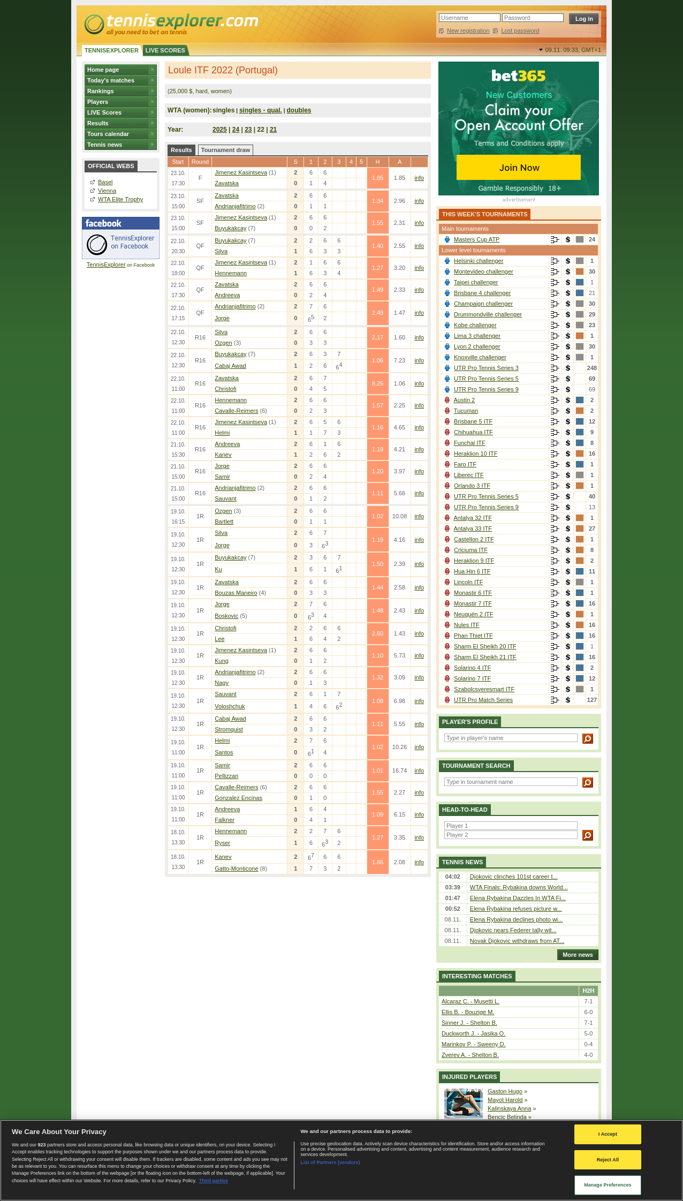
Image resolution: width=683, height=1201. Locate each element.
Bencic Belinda (507, 1117)
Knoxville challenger (480, 357)
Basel (105, 182)
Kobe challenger (475, 325)
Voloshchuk (230, 706)
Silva (221, 251)
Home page (103, 69)
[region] (341, 1160)
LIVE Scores (104, 112)
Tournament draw (225, 150)
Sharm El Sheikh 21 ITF (485, 657)
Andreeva (227, 295)
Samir (222, 476)
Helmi (222, 432)
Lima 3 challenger (477, 336)
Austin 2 (464, 400)
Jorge (222, 318)
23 (248, 129)
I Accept (607, 1134)
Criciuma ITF (471, 550)
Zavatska (227, 183)
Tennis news (104, 144)
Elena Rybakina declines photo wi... (516, 919)
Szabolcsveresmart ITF (484, 689)
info (419, 178)
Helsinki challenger (478, 261)
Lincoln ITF (468, 582)
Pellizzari (226, 776)
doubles (299, 110)
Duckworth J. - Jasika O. (473, 1033)
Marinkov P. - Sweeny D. (474, 1044)
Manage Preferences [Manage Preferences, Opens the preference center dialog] (608, 1185)
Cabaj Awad (230, 365)
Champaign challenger (483, 303)
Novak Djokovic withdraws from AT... (517, 941)
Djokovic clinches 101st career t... (514, 876)
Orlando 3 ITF (472, 485)
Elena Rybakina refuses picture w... (516, 908)
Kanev (223, 454)
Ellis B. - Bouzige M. (468, 1012)
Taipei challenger (476, 282)
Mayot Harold (505, 1100)
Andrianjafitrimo (235, 206)
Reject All (608, 1159)
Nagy (222, 682)
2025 (220, 129)
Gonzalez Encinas (238, 798)
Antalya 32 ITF (472, 518)
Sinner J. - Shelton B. (469, 1022)
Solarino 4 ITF (472, 667)
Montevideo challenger (483, 271)
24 (235, 129)
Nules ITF (467, 625)
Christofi (225, 389)
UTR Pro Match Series (483, 700)
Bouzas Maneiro (236, 593)
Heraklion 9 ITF (474, 560)
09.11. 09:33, (573, 50)
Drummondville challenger (488, 314)
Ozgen (223, 342)
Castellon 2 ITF (474, 539)
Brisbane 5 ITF (473, 421)
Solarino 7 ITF (472, 678)
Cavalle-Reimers (236, 410)
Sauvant (225, 498)
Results (98, 123)
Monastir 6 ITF (473, 593)
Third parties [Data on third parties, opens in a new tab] (213, 1180)
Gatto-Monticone (236, 868)
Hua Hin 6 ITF (472, 571)
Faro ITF (465, 464)
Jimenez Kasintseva (241, 172)
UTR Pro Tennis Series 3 (486, 368)
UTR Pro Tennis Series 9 (486, 389)
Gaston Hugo (505, 1091)
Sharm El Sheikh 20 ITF (485, 646)
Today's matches (110, 80)
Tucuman (466, 410)
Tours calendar (108, 134)
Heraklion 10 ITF (475, 453)
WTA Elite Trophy (120, 199)
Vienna (107, 190)
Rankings (100, 91)
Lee (219, 639)
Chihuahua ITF (473, 432)
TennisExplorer (106, 264)
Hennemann (231, 273)
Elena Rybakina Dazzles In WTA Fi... (518, 898)
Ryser (222, 843)
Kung (222, 661)
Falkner (224, 820)
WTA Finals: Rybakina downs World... (519, 887)
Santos (224, 752)
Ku (218, 569)
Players (97, 102)
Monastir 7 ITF (473, 603)
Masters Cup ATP (476, 239)
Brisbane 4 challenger (482, 293)
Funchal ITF (469, 443)
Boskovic (226, 616)
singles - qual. (260, 110)
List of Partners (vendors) (330, 1162)
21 (273, 129)
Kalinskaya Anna (509, 1108)
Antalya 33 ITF (472, 528)
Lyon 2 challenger (477, 346)
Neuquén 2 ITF (473, 614)
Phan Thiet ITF (473, 635)
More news (575, 954)
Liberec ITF (469, 475)
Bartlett (224, 521)
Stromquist (229, 729)
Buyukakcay (230, 228)
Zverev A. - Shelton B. (470, 1055)
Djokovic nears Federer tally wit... (513, 930)
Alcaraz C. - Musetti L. (470, 1001)
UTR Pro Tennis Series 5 (486, 378)
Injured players (469, 1077)
